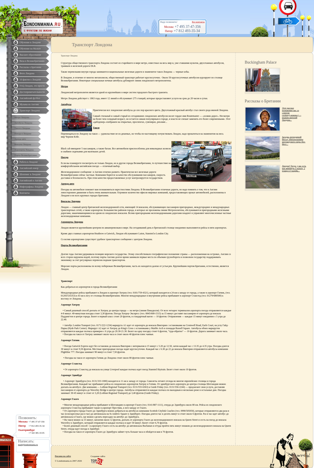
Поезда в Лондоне (22, 133)
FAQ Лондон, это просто (32, 85)
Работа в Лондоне (29, 162)
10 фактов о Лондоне (30, 79)
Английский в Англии (31, 180)
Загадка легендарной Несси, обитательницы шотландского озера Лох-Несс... (293, 140)
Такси (96, 127)
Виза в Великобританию (32, 61)
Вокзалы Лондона (22, 144)
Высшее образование (30, 54)
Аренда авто (20, 139)
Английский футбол (30, 98)
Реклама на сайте (63, 456)
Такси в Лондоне (22, 128)
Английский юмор (29, 168)
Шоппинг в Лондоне (30, 174)
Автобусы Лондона (23, 123)
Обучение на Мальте (30, 48)
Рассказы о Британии (30, 67)
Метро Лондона (21, 117)
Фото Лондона (27, 73)
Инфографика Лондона (31, 186)
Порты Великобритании (25, 155)
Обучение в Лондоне (30, 42)
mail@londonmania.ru (28, 444)
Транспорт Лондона (30, 110)
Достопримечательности (32, 92)
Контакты (25, 193)
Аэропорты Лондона (24, 150)
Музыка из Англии (29, 104)
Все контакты (198, 22)
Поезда (64, 157)
